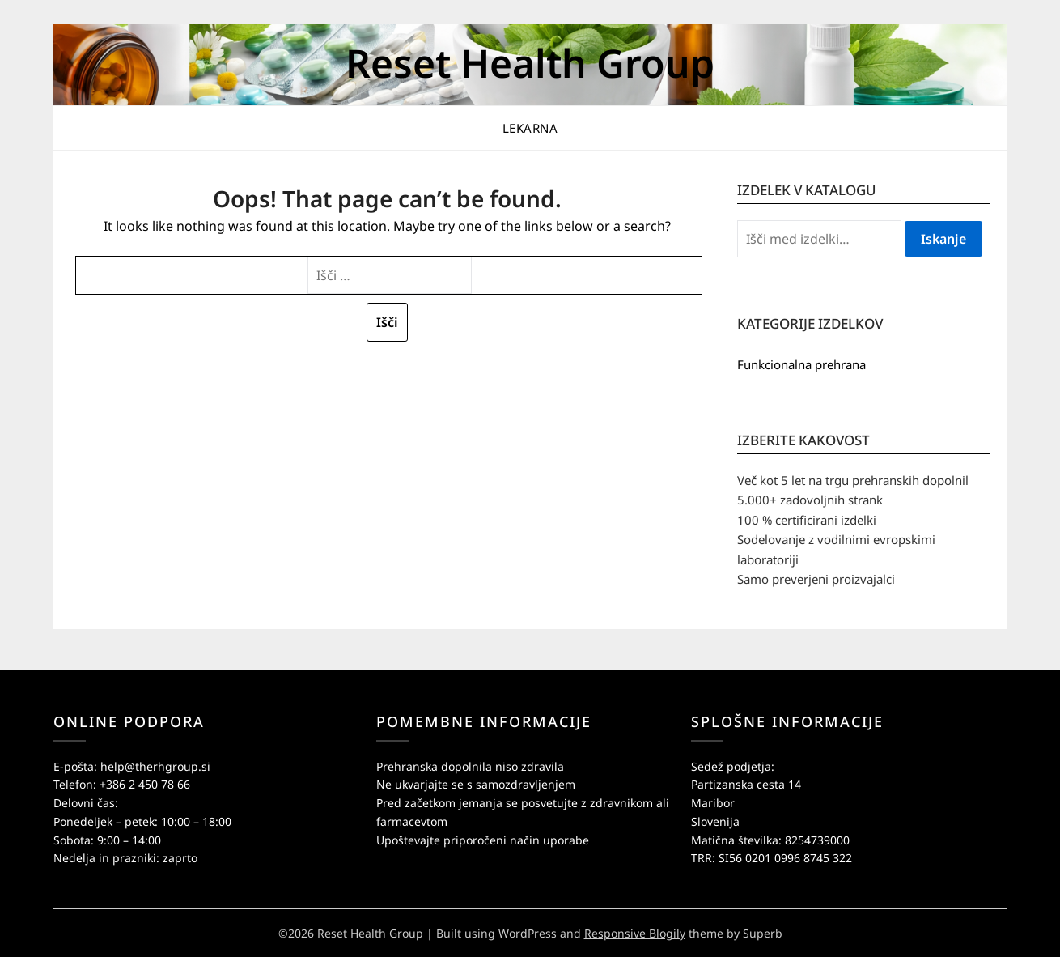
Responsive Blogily (634, 933)
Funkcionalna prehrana (801, 364)
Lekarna (530, 128)
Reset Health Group (530, 62)
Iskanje (943, 239)
